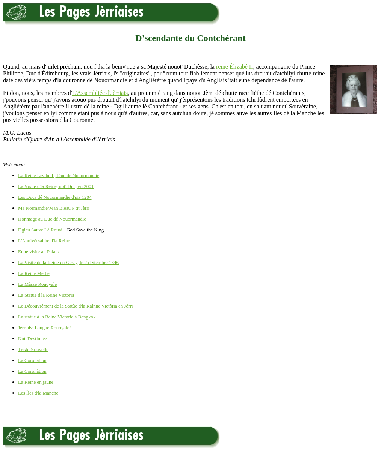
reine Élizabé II (234, 66)
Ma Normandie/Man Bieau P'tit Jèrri (53, 208)
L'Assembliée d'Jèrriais (100, 93)
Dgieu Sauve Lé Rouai (40, 230)
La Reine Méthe (34, 273)
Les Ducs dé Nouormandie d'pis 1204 (55, 197)
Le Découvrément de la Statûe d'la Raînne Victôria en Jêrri (75, 306)
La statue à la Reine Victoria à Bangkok (57, 317)
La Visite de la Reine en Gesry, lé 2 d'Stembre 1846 (68, 262)
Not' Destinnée (32, 338)
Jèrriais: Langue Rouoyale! (44, 327)
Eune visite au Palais (38, 251)
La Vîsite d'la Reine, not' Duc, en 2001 (56, 186)
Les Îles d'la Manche (38, 393)
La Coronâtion (32, 360)
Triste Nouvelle (33, 349)
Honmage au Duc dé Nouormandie (52, 219)
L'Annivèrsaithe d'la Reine (44, 240)
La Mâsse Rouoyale (37, 284)
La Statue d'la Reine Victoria (46, 295)
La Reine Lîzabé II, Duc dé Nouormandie (58, 175)
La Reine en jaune (35, 382)
